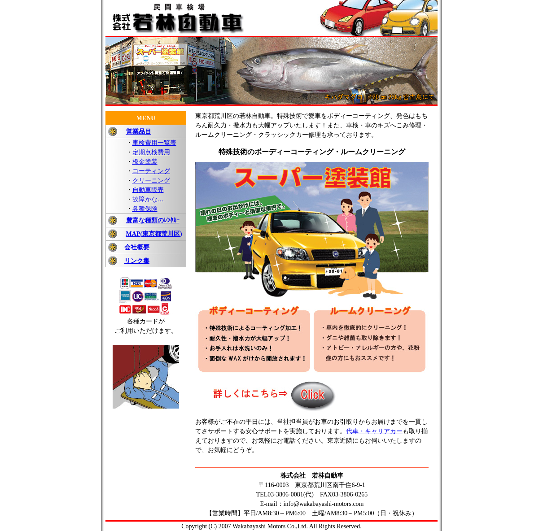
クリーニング (151, 180)
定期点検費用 (151, 152)
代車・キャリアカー (374, 431)
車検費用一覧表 (154, 142)
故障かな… (148, 199)
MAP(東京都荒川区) (154, 234)
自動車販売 (148, 190)
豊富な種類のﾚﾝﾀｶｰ (153, 220)
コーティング (151, 171)
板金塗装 (145, 161)
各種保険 (145, 208)
